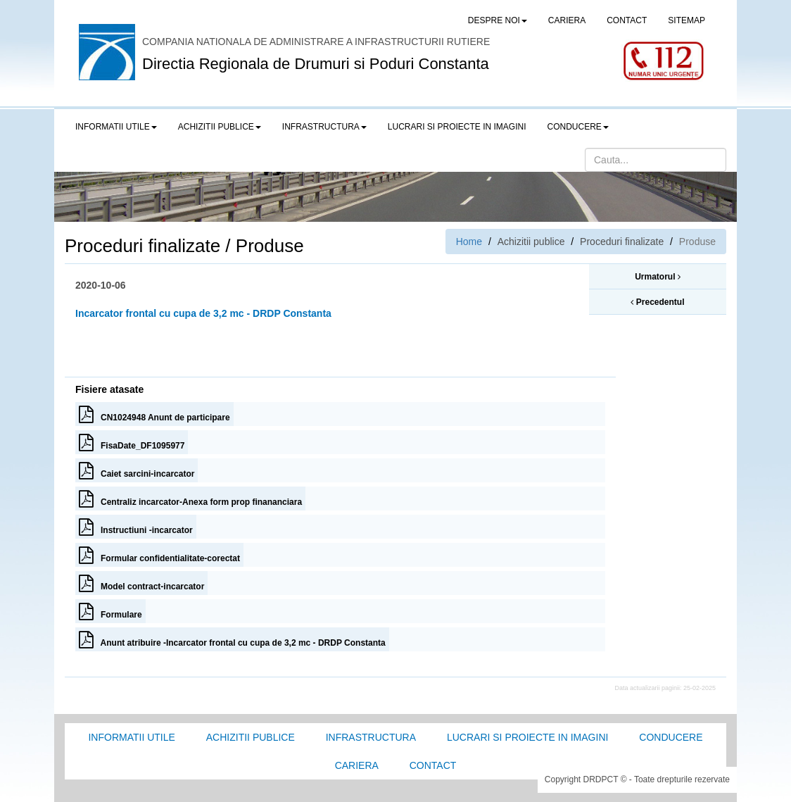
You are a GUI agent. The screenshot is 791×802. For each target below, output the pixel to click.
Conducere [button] (578, 127)
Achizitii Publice (250, 737)
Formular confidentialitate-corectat (159, 554)
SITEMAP (686, 20)
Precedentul (657, 302)
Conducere (670, 737)
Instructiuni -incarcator (136, 526)
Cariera (357, 765)
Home (469, 241)
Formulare (110, 611)
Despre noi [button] (497, 20)
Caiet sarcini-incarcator (136, 470)
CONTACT (627, 20)
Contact (433, 765)
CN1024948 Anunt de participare (154, 414)
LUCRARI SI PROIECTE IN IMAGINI (457, 127)
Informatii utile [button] (116, 127)
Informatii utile (131, 737)
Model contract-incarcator (141, 583)
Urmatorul (658, 277)
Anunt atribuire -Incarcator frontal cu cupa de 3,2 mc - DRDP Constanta (232, 639)
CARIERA (567, 20)
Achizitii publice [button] (219, 127)
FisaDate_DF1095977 (131, 442)
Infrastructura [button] (324, 127)
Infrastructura (371, 737)
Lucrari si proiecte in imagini (527, 737)
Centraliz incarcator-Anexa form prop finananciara (190, 498)
